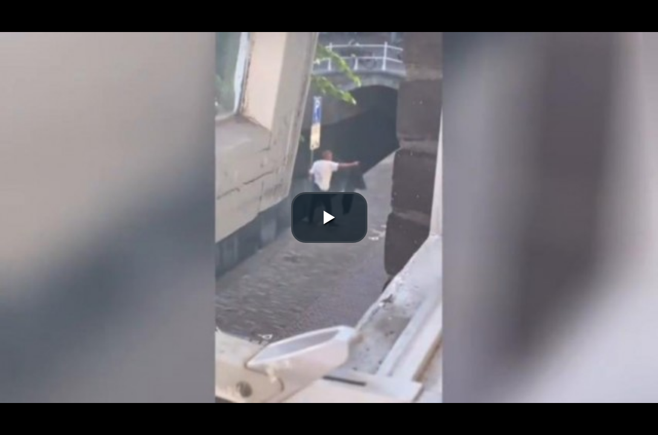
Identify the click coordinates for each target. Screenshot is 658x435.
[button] (329, 217)
